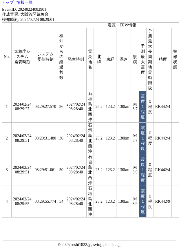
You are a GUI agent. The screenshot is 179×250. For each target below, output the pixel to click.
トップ (7, 2)
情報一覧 (25, 2)
